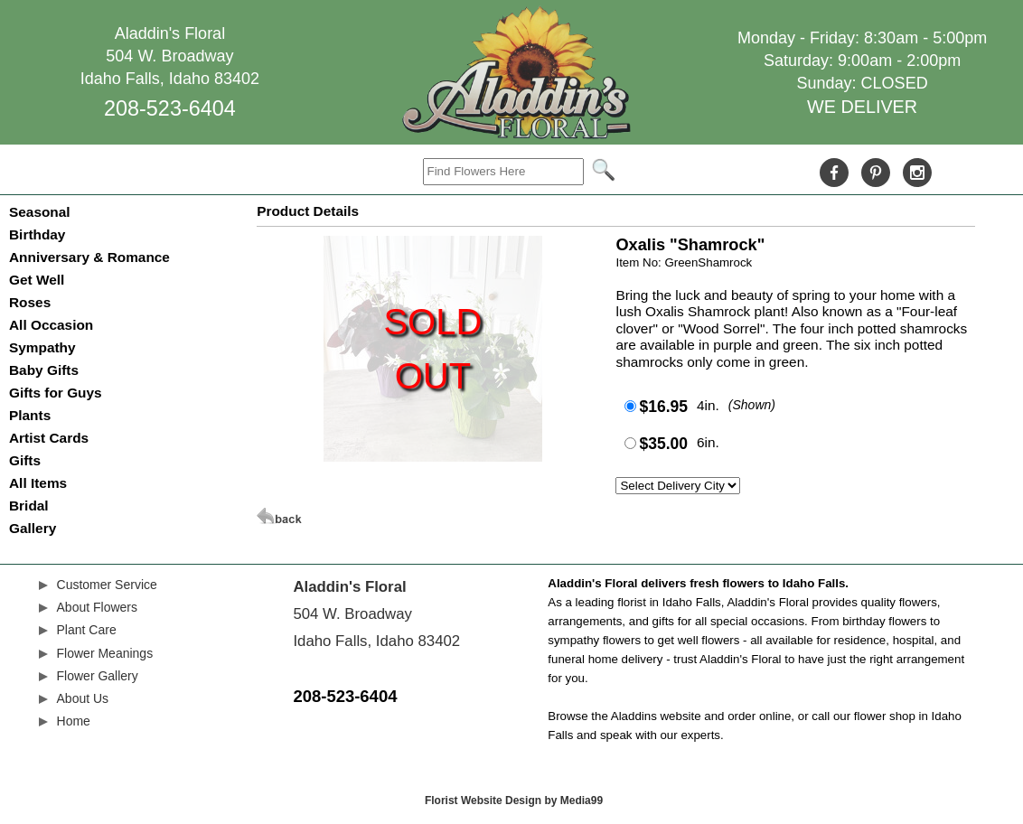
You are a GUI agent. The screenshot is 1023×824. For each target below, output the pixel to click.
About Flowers (97, 607)
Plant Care (87, 630)
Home (73, 721)
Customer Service (107, 584)
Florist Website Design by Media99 (514, 800)
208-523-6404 (170, 108)
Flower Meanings (105, 653)
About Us (83, 698)
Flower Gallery (97, 676)
